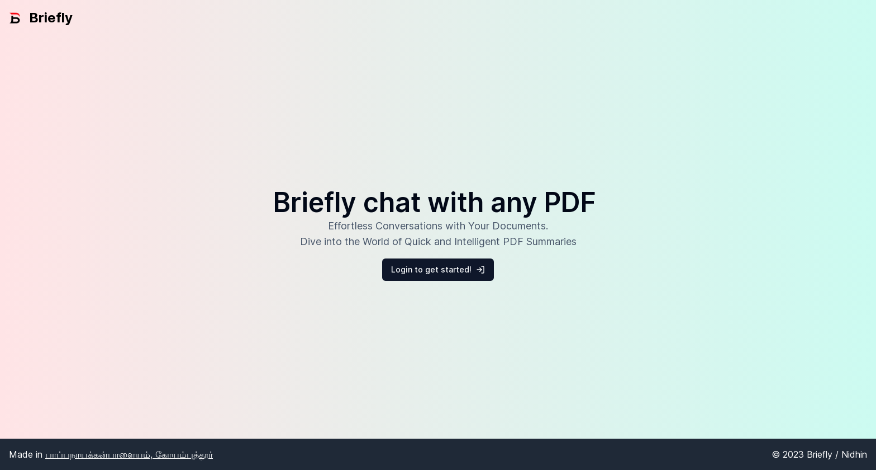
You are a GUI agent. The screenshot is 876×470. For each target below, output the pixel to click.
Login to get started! (438, 269)
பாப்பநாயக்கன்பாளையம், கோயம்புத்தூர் (129, 454)
